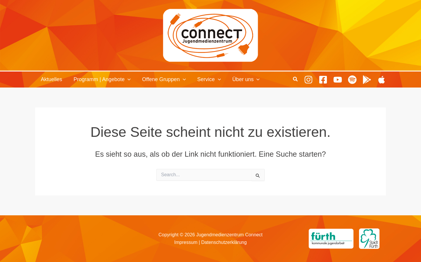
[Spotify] (352, 79)
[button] (126, 79)
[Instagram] (308, 79)
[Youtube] (337, 79)
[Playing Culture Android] (367, 79)
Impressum (185, 242)
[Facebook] (323, 79)
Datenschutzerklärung (224, 242)
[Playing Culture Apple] (381, 79)
